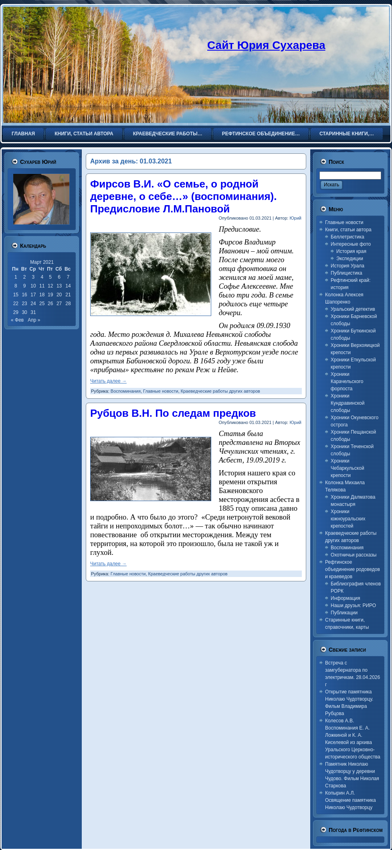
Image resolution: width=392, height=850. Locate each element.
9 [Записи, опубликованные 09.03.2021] (24, 286)
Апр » (34, 320)
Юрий (295, 218)
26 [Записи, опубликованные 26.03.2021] (50, 303)
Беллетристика (347, 237)
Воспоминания (126, 391)
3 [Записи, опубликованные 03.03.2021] (33, 277)
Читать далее (108, 381)
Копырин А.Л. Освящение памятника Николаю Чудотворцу (350, 800)
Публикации (344, 613)
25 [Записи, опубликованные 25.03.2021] (41, 303)
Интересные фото (351, 244)
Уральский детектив (353, 309)
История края (351, 251)
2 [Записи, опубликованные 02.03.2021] (24, 277)
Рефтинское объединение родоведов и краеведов (352, 569)
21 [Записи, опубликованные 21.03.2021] (68, 295)
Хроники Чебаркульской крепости (347, 468)
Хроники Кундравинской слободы (347, 403)
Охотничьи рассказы (353, 555)
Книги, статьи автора (348, 229)
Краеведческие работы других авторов (220, 391)
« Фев (17, 320)
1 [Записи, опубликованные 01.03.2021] (15, 277)
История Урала (347, 266)
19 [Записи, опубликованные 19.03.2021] (50, 295)
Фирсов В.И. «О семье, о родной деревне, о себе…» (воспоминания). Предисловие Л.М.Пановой (183, 196)
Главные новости (160, 391)
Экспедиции (349, 258)
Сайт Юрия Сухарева (266, 45)
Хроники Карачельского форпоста (347, 381)
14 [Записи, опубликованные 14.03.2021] (68, 286)
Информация (345, 598)
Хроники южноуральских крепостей (348, 519)
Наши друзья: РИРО (353, 605)
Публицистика (346, 273)
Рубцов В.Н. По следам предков (173, 413)
